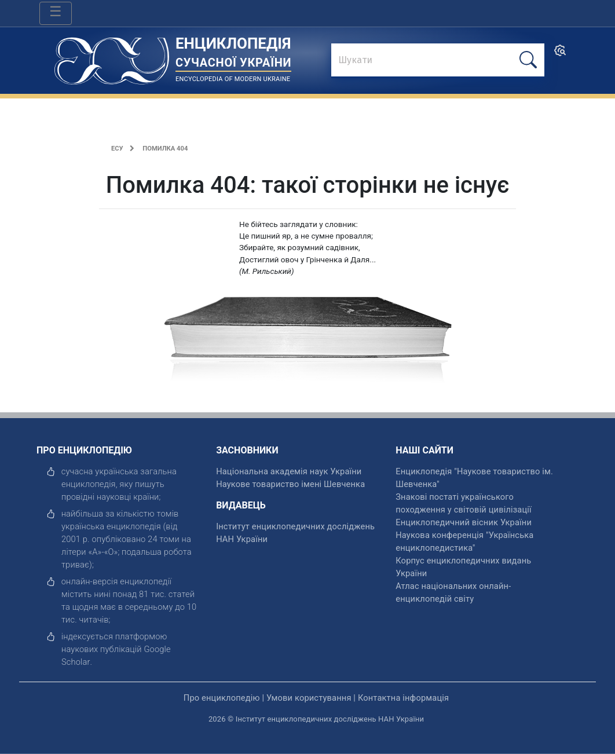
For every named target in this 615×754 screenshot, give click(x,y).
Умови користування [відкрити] (309, 698)
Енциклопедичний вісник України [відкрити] (464, 522)
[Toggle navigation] (55, 13)
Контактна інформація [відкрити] (403, 698)
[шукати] (528, 60)
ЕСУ (117, 148)
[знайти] (437, 60)
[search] (560, 54)
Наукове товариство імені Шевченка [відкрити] (290, 484)
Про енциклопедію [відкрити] (222, 698)
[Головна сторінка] (111, 57)
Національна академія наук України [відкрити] (288, 471)
